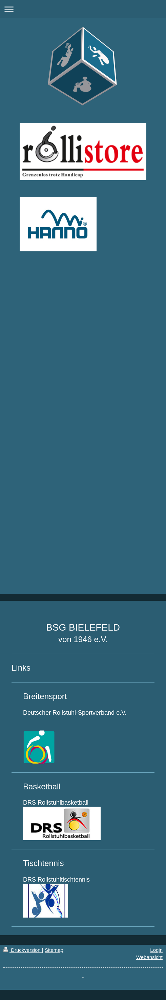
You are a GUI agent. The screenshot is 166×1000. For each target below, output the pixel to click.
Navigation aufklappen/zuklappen (83, 9)
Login (156, 950)
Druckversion (22, 950)
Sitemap (54, 950)
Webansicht (149, 957)
